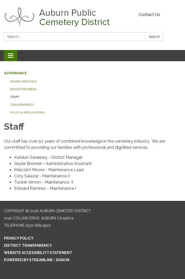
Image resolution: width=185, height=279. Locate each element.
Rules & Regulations (27, 112)
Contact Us (149, 14)
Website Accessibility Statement (38, 253)
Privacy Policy (19, 238)
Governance (15, 73)
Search (154, 37)
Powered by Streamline (28, 260)
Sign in (62, 260)
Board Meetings (23, 81)
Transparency (22, 104)
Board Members (23, 89)
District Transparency (28, 245)
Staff (14, 97)
